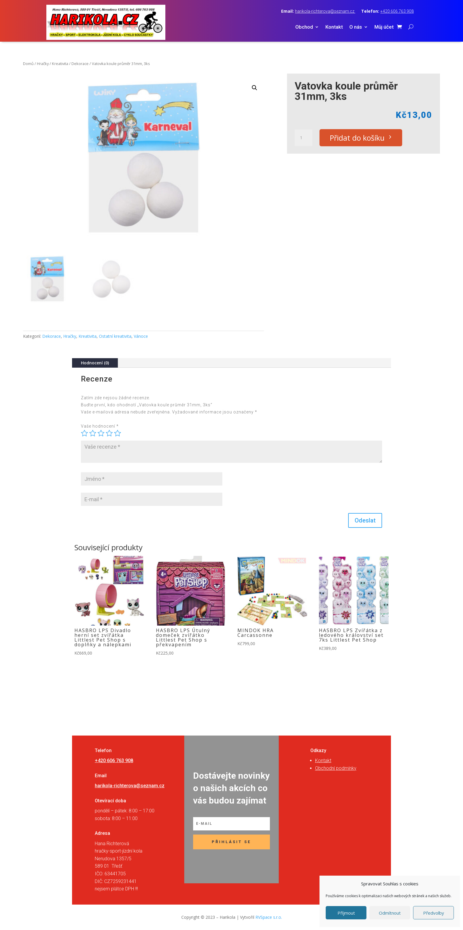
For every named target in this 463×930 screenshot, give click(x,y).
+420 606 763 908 (397, 11)
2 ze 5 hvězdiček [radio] (92, 433)
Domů (28, 63)
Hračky (43, 63)
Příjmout (346, 913)
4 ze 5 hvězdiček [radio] (109, 433)
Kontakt (334, 27)
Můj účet (384, 27)
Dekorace (80, 63)
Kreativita (60, 63)
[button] (254, 87)
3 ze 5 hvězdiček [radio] (101, 433)
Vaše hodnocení (100, 426)
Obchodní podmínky (335, 768)
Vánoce (141, 336)
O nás (355, 27)
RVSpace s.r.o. (268, 917)
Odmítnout (390, 913)
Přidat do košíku (357, 138)
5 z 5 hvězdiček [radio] (117, 433)
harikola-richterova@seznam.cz (325, 11)
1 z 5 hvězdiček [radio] (84, 433)
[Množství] (303, 137)
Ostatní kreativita (115, 336)
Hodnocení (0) (95, 363)
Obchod (304, 27)
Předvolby (433, 913)
